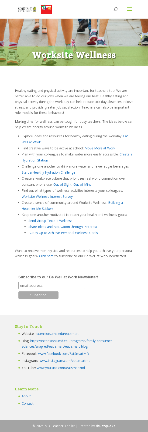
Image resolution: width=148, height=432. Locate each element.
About (26, 396)
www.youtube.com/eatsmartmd (61, 368)
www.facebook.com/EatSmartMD (63, 353)
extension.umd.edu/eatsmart (57, 333)
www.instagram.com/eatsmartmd (65, 360)
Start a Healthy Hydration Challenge (48, 172)
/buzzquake (106, 426)
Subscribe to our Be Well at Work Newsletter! (58, 277)
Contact (28, 403)
